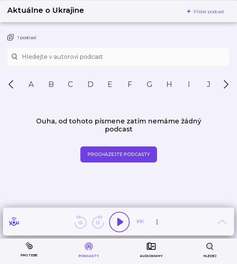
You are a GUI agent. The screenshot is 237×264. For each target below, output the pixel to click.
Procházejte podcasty (119, 154)
